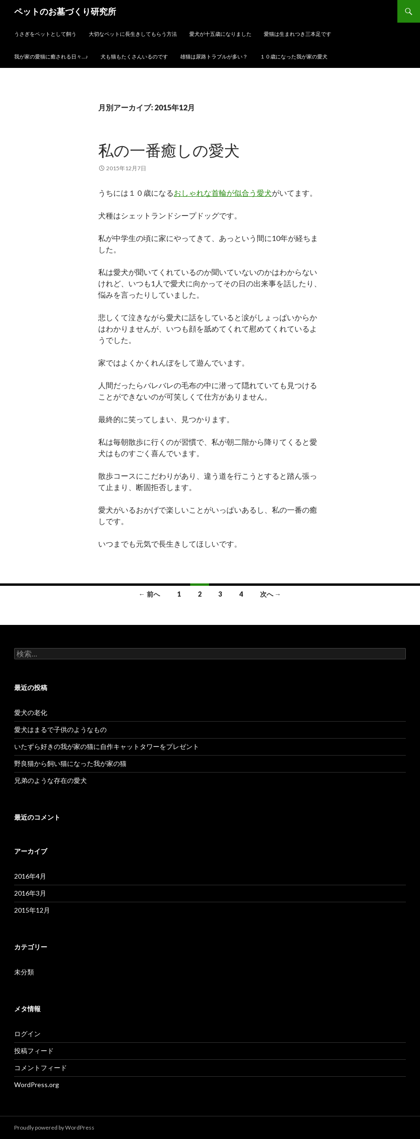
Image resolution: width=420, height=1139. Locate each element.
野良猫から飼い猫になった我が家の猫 (70, 763)
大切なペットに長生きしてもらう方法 (133, 34)
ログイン (27, 1034)
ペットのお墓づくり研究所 (65, 11)
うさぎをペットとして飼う (45, 34)
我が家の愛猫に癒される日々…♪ (51, 56)
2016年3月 (30, 893)
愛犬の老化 (30, 712)
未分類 (24, 972)
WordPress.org (36, 1085)
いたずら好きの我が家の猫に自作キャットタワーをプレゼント (106, 746)
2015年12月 (32, 910)
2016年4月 (30, 876)
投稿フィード (34, 1051)
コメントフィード (40, 1068)
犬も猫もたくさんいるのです (134, 56)
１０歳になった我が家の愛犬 (294, 56)
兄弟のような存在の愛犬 (50, 780)
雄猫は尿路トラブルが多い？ (214, 56)
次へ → (270, 594)
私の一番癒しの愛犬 (169, 150)
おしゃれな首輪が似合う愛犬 (223, 192)
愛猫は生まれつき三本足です (297, 34)
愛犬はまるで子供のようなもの (60, 729)
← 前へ (149, 594)
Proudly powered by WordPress (54, 1127)
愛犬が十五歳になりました (220, 34)
